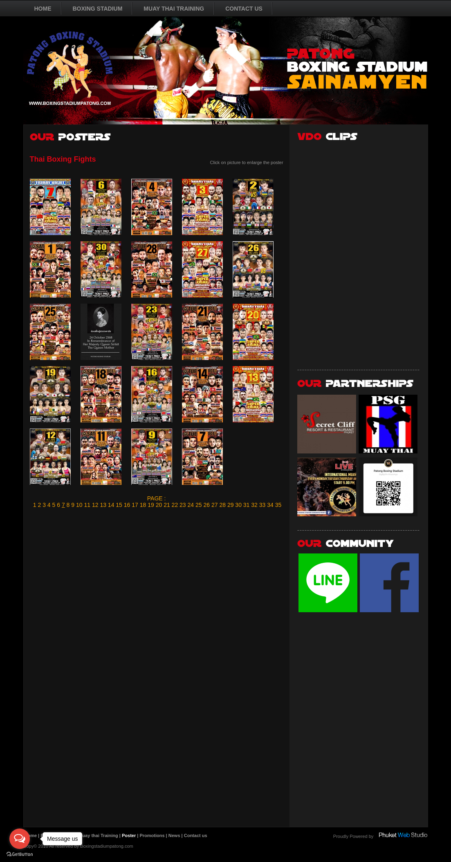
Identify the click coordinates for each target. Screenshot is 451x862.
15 (119, 505)
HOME (43, 8)
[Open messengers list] (19, 839)
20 (159, 505)
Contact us (195, 835)
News (174, 835)
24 (191, 505)
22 (175, 505)
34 (270, 505)
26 (206, 505)
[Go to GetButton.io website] (20, 854)
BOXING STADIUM (98, 8)
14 (111, 505)
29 (230, 505)
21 (167, 505)
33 (262, 505)
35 (278, 505)
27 (214, 505)
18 (143, 505)
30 (238, 505)
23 (183, 505)
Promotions (151, 835)
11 (87, 505)
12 (95, 505)
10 (79, 505)
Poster (129, 835)
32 (254, 505)
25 (198, 505)
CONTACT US (244, 8)
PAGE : (156, 498)
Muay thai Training (98, 835)
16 (127, 505)
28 (222, 505)
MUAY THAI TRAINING (174, 8)
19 (151, 505)
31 (246, 505)
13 (103, 505)
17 (135, 505)
